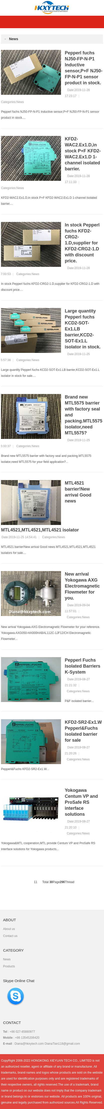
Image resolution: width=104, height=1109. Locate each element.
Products (9, 966)
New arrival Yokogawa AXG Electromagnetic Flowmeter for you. (82, 586)
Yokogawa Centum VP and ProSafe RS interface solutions (81, 802)
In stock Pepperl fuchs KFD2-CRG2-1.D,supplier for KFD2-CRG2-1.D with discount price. (82, 242)
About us (9, 929)
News (20, 102)
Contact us (10, 936)
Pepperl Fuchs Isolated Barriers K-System (82, 666)
